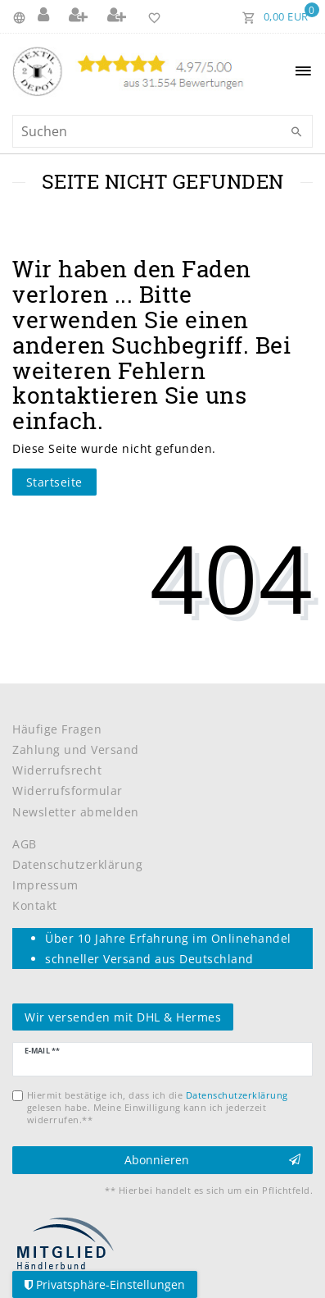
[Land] (21, 16)
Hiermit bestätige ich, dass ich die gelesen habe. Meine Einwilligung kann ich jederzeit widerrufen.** (157, 1108)
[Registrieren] (80, 16)
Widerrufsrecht (57, 770)
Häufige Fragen (57, 729)
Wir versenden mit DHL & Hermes (123, 1017)
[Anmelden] (45, 16)
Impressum (45, 885)
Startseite (54, 482)
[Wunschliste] (150, 16)
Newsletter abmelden (75, 812)
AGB (24, 844)
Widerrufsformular (67, 790)
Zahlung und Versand (75, 749)
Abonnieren (212, 1160)
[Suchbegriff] (162, 131)
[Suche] (296, 132)
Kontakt (34, 905)
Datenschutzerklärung (77, 864)
